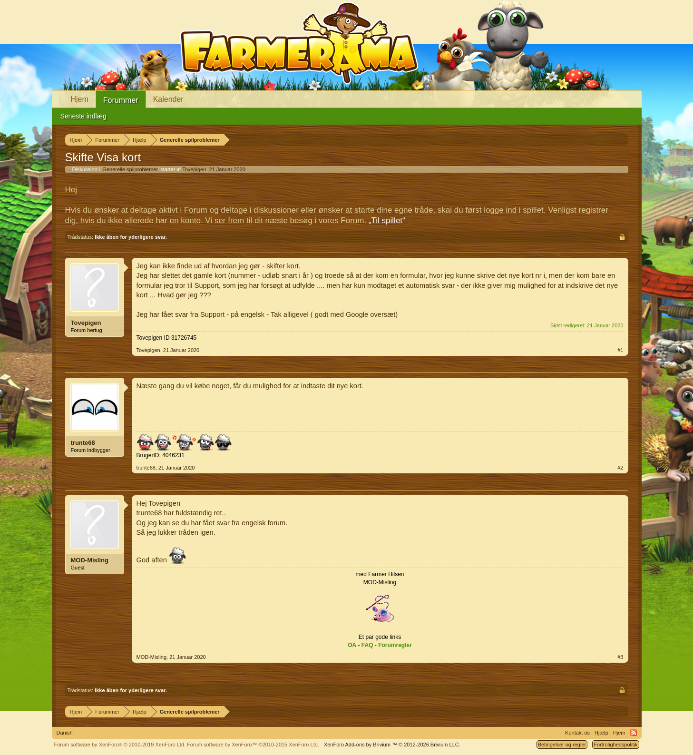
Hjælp (601, 732)
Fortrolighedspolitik (615, 744)
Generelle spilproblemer (130, 169)
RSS (633, 732)
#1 (620, 350)
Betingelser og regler (562, 744)
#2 (620, 468)
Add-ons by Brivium (392, 744)
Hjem (79, 99)
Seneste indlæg (83, 116)
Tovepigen (194, 169)
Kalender (168, 99)
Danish (65, 732)
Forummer (120, 100)
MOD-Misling (89, 560)
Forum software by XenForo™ (253, 744)
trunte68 (83, 442)
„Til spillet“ (387, 220)
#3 (620, 657)
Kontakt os (577, 732)
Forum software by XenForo (120, 744)
